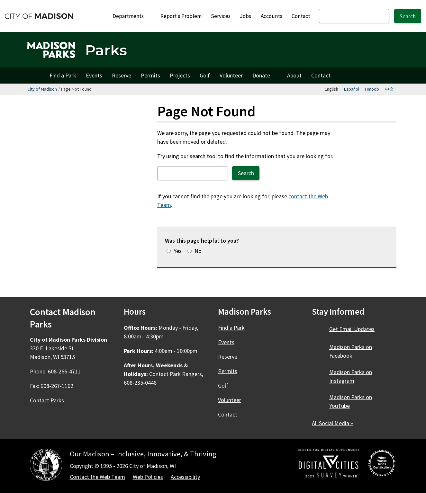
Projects (180, 75)
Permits (150, 75)
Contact (301, 16)
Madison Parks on (350, 351)
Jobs (245, 16)
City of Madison (42, 89)
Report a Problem (181, 16)
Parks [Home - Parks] (106, 50)
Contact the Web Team (97, 476)
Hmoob (372, 89)
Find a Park (63, 75)
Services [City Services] (221, 16)
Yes (178, 251)
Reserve (121, 75)
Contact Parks (47, 400)
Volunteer (231, 75)
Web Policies (148, 476)
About (294, 75)
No (198, 251)
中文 (389, 89)
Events (94, 75)
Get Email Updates (352, 329)
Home (36, 75)
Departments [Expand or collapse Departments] (132, 16)
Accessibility (185, 476)
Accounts (271, 16)
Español (351, 89)
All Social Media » (332, 423)
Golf (205, 75)
